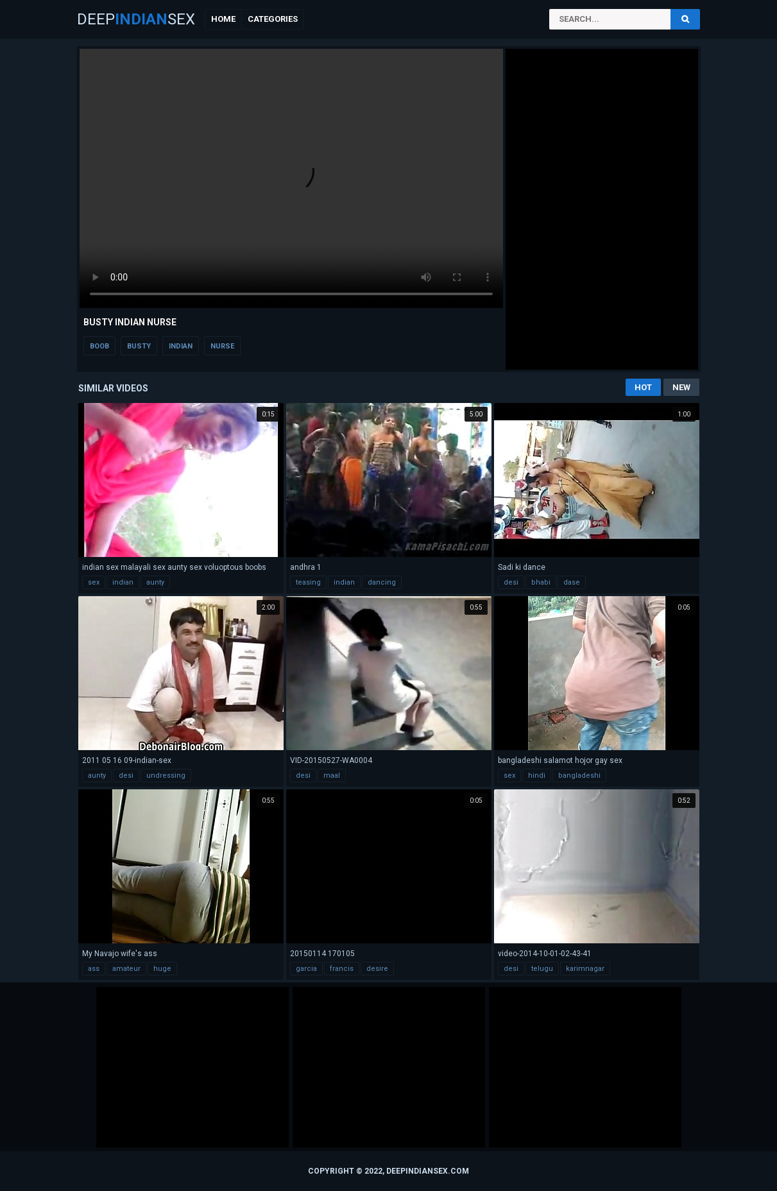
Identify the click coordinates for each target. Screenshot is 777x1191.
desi (511, 582)
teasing (308, 582)
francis (342, 968)
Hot (643, 387)
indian (180, 346)
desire (377, 968)
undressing (165, 775)
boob (99, 346)
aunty (155, 582)
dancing (382, 582)
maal (331, 775)
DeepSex (136, 19)
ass (93, 968)
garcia (306, 968)
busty (139, 346)
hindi (536, 775)
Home (223, 19)
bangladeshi (579, 775)
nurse (222, 346)
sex (93, 582)
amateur (126, 968)
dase (571, 582)
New (681, 387)
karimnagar (585, 968)
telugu (542, 968)
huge (162, 968)
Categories (273, 19)
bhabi (541, 582)
